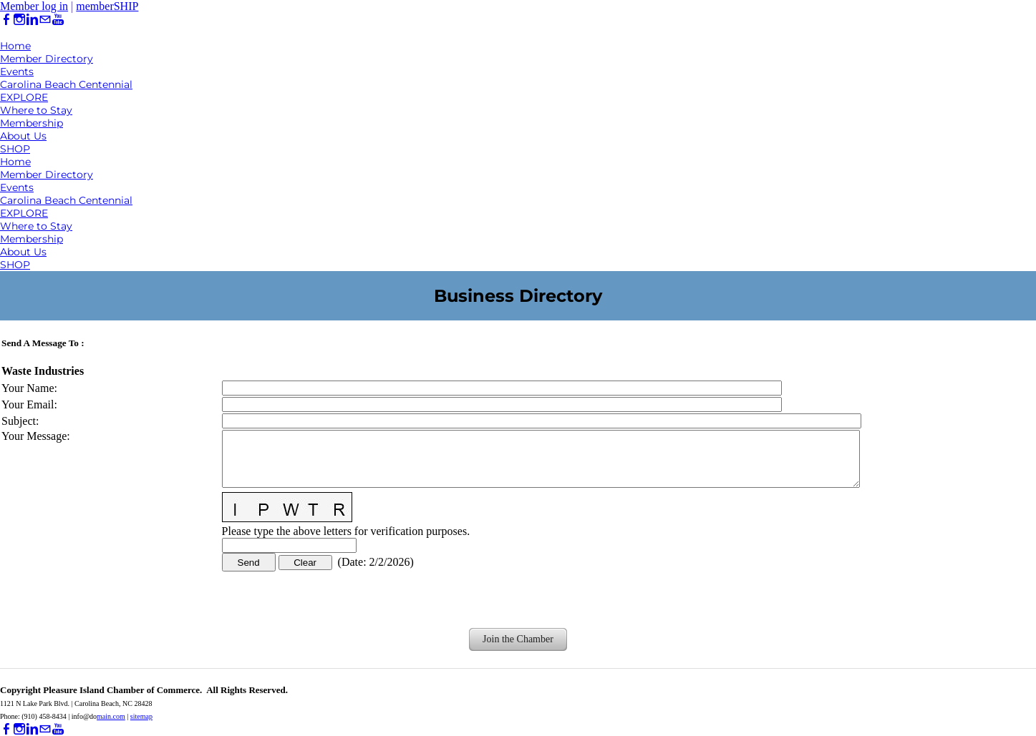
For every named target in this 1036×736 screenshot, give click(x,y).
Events (17, 71)
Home (15, 45)
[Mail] (45, 20)
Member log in (34, 6)
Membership (31, 123)
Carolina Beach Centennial (66, 84)
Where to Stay (36, 110)
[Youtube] (58, 20)
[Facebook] (6, 20)
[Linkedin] (32, 20)
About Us (23, 135)
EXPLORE (24, 97)
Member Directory (46, 58)
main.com (111, 716)
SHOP (15, 148)
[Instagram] (19, 20)
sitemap (141, 716)
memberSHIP (107, 6)
